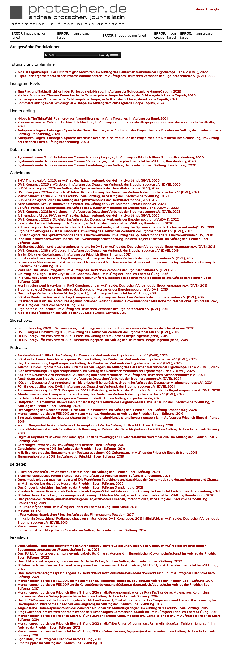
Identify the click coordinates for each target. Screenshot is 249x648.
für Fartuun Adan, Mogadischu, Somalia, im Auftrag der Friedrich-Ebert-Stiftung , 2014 (82, 528)
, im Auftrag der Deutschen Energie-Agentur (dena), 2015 (93, 336)
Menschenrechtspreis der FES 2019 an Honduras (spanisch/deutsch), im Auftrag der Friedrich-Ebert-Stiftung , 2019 (115, 581)
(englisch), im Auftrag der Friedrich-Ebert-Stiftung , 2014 (87, 293)
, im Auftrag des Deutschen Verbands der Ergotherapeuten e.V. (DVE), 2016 (98, 332)
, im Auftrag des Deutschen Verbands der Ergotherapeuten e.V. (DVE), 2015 (93, 289)
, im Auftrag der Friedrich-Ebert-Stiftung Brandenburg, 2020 (111, 157)
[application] (82, 55)
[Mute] (107, 55)
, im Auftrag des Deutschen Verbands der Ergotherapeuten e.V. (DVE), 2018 (116, 247)
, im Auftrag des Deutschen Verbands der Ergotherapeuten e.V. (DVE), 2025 (99, 184)
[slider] (77, 55)
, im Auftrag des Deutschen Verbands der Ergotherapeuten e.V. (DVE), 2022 (116, 76)
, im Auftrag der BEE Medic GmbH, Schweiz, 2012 (72, 313)
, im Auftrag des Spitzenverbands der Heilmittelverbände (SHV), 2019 (116, 227)
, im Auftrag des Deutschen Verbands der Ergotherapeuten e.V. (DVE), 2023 (98, 208)
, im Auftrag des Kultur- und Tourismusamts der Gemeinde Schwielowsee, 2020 (106, 328)
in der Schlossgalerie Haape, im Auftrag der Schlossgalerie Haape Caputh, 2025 (99, 91)
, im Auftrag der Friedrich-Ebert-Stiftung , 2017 (74, 254)
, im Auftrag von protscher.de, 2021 (89, 398)
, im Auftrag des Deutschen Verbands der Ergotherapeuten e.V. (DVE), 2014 (111, 297)
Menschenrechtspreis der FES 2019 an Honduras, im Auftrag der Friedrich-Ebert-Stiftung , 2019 (100, 414)
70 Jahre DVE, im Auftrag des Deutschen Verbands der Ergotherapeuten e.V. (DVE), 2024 (108, 192)
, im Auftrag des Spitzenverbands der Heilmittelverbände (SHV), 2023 (88, 200)
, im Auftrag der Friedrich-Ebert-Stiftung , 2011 (59, 639)
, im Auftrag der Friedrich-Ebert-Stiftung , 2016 (93, 274)
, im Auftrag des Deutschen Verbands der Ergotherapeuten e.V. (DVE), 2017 (105, 258)
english (215, 9)
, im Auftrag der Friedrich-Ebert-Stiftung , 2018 (95, 425)
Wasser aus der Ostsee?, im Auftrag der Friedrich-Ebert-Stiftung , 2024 (89, 472)
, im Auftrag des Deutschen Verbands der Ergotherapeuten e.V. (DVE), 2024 (99, 379)
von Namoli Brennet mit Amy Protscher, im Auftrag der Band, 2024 (93, 118)
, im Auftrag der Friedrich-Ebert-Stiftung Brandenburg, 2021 (80, 487)
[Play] (46, 55)
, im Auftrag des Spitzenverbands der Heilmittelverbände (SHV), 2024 (88, 188)
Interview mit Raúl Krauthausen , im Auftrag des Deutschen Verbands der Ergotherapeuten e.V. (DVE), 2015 (112, 285)
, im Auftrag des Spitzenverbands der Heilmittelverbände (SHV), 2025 (89, 180)
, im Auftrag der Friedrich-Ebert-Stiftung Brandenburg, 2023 (94, 476)
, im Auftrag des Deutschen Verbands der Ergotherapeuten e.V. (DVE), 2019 (105, 231)
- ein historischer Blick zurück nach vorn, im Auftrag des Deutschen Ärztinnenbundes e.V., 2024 (115, 382)
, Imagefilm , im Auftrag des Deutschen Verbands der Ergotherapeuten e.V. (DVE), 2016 (97, 270)
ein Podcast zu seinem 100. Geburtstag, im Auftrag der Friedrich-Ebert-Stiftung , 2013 (107, 452)
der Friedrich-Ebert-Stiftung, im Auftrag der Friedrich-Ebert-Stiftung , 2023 (93, 196)
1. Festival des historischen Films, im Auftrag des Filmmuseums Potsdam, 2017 (76, 513)
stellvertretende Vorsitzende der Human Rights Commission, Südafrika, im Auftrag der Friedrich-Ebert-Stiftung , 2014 (117, 612)
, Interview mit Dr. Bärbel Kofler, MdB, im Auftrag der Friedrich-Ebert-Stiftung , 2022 (100, 561)
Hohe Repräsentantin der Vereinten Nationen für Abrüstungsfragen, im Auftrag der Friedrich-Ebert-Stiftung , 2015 (113, 608)
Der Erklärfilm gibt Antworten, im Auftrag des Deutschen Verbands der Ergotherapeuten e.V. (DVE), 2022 (113, 72)
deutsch (202, 9)
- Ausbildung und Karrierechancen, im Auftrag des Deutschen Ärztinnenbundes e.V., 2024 (111, 375)
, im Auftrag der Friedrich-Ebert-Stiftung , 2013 (71, 456)
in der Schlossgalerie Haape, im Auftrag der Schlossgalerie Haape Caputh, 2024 (97, 99)
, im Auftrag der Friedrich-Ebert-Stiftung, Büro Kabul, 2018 (77, 507)
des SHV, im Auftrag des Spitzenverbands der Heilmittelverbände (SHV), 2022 (89, 215)
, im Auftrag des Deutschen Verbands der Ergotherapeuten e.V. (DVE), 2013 (93, 309)
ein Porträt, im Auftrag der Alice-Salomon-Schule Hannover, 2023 (92, 204)
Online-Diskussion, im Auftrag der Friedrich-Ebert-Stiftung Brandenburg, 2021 (119, 491)
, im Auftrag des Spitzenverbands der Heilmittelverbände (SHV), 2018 (115, 235)
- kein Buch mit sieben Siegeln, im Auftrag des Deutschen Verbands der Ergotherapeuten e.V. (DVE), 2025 (118, 367)
